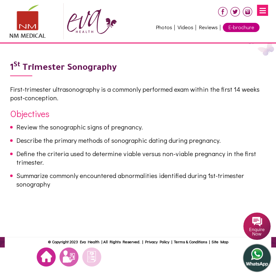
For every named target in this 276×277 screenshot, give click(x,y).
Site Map (219, 241)
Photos (164, 27)
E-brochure (241, 27)
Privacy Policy (157, 241)
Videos (185, 27)
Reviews (208, 27)
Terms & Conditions (191, 241)
